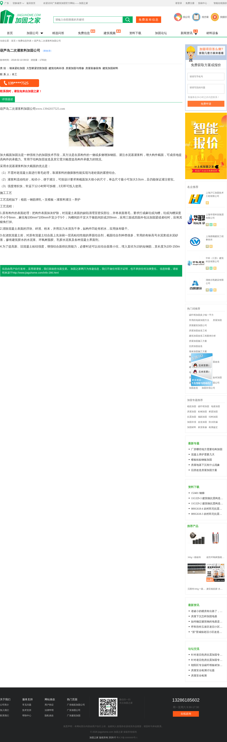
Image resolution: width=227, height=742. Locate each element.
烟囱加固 (202, 417)
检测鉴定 (213, 427)
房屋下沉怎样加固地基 (204, 616)
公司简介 (4, 704)
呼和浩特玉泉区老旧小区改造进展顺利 (208, 626)
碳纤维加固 (203, 406)
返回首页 (30, 3)
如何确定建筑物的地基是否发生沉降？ (208, 621)
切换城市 (17, 3)
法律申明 (49, 710)
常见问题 (26, 704)
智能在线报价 (220, 3)
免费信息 (84, 33)
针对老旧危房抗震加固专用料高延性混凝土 (208, 654)
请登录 (178, 3)
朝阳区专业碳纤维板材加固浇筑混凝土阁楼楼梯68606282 (208, 665)
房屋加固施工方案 (198, 341)
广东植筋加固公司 (76, 704)
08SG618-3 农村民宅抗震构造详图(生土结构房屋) (208, 514)
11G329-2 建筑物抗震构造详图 (208, 503)
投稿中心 (202, 3)
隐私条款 (49, 715)
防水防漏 (213, 422)
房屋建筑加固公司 (198, 325)
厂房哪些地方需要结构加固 (206, 449)
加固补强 (191, 422)
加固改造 (193, 388)
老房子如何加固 (214, 377)
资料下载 (135, 33)
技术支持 (26, 710)
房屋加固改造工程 (198, 330)
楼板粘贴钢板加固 (201, 459)
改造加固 (202, 422)
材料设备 (212, 33)
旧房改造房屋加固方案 (204, 470)
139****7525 (18, 83)
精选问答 (58, 33)
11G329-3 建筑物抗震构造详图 (208, 498)
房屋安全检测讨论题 (203, 670)
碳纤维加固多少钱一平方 (201, 315)
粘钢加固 (202, 411)
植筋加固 (191, 406)
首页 (10, 33)
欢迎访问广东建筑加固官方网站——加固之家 (65, 3)
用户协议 (49, 704)
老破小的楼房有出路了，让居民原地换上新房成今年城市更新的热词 (208, 611)
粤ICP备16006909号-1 (127, 737)
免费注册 (190, 3)
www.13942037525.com (50, 108)
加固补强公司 (208, 388)
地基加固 (215, 406)
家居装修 (202, 427)
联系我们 (4, 715)
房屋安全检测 (199, 675)
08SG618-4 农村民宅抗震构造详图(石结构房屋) (208, 508)
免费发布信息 (149, 19)
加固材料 (191, 427)
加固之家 (20, 19)
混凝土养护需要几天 (203, 454)
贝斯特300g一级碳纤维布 (197, 589)
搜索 (128, 19)
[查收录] (47, 51)
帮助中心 (26, 715)
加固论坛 (161, 33)
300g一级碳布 (194, 557)
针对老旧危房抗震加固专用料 (208, 660)
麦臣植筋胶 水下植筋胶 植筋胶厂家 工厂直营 (215, 589)
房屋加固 (217, 320)
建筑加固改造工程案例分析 (202, 335)
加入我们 (4, 710)
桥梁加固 (213, 411)
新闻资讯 (187, 33)
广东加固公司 (73, 710)
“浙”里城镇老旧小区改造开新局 (208, 632)
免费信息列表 (24, 40)
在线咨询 (186, 713)
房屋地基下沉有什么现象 (205, 465)
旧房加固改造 (195, 346)
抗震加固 (191, 417)
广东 (6, 3)
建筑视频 (110, 33)
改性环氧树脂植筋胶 (215, 557)
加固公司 (33, 33)
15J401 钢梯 (197, 493)
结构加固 (213, 417)
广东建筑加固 (73, 715)
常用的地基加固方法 (199, 320)
